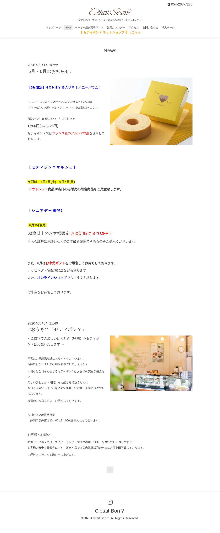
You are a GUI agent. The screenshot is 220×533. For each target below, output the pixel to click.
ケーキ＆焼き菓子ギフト (89, 27)
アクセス (134, 27)
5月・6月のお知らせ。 (51, 71)
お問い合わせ (150, 27)
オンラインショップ (52, 277)
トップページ (53, 27)
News (68, 27)
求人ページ (168, 27)
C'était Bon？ (110, 511)
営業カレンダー (116, 27)
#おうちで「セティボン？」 (57, 329)
